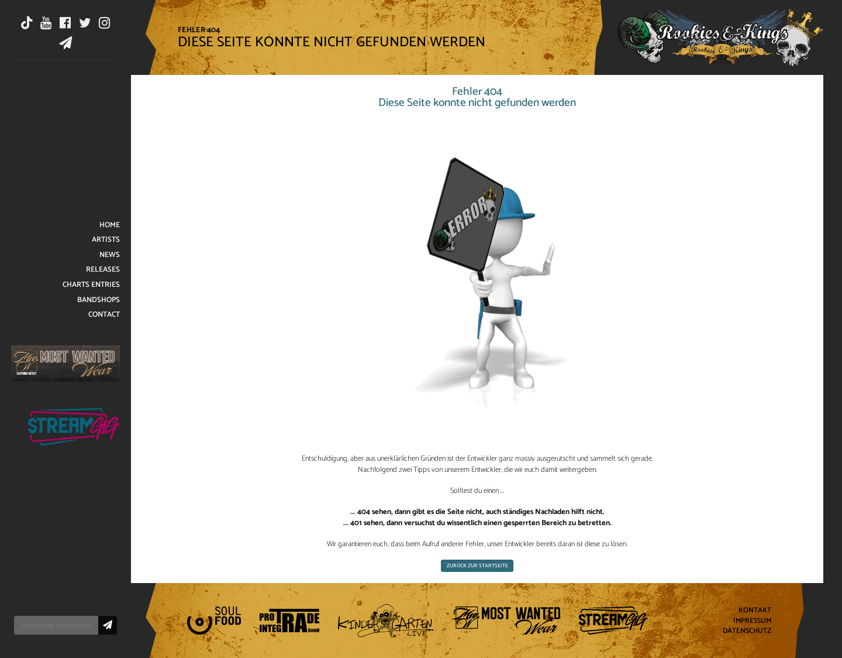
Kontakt (755, 610)
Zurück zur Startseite (477, 565)
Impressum (752, 621)
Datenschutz (747, 631)
